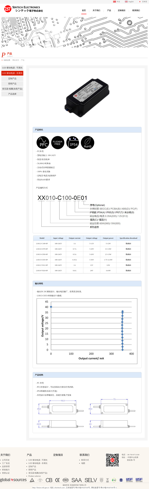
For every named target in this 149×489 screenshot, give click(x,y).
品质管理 (6, 466)
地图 (83, 463)
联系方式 (85, 460)
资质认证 (6, 473)
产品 (22, 60)
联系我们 (84, 455)
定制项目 (58, 455)
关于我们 (5, 455)
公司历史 (6, 460)
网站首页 (15, 60)
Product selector (34, 476)
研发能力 (6, 470)
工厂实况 (6, 463)
